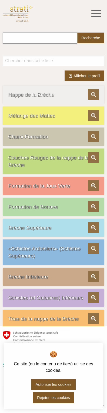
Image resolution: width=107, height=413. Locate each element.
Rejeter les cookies (53, 398)
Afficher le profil (84, 76)
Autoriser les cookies (54, 384)
